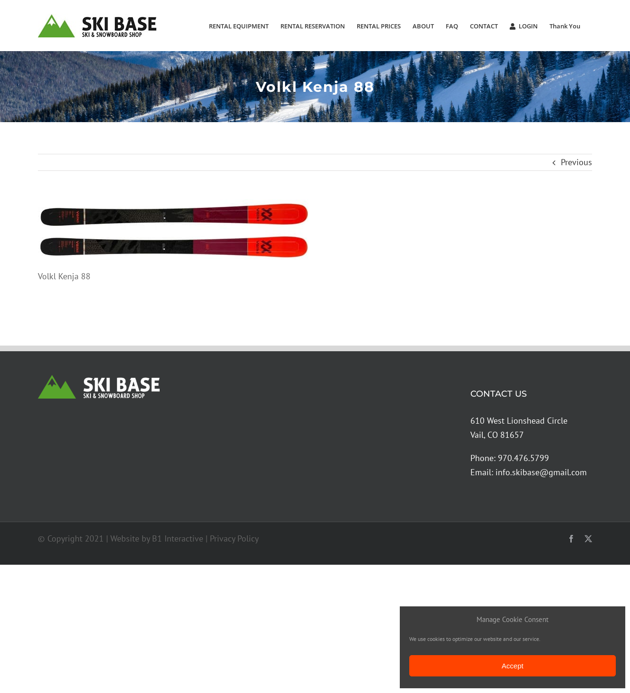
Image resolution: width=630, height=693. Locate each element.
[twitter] (588, 538)
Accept (512, 666)
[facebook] (571, 538)
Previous (576, 162)
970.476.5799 (523, 458)
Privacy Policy (234, 538)
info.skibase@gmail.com (541, 472)
